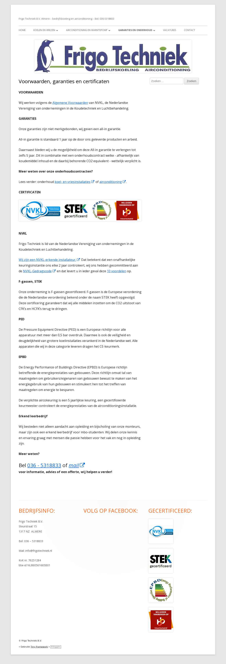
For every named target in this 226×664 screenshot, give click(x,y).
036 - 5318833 (44, 465)
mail (77, 465)
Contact (189, 30)
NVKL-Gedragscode (39, 271)
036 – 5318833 (33, 541)
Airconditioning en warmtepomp (86, 30)
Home (22, 30)
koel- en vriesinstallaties (75, 182)
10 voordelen (116, 271)
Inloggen (56, 647)
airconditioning (112, 182)
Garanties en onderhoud (135, 30)
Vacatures (169, 30)
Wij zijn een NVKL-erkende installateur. (49, 260)
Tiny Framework (39, 647)
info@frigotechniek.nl (38, 551)
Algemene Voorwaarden (70, 102)
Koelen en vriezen (44, 30)
